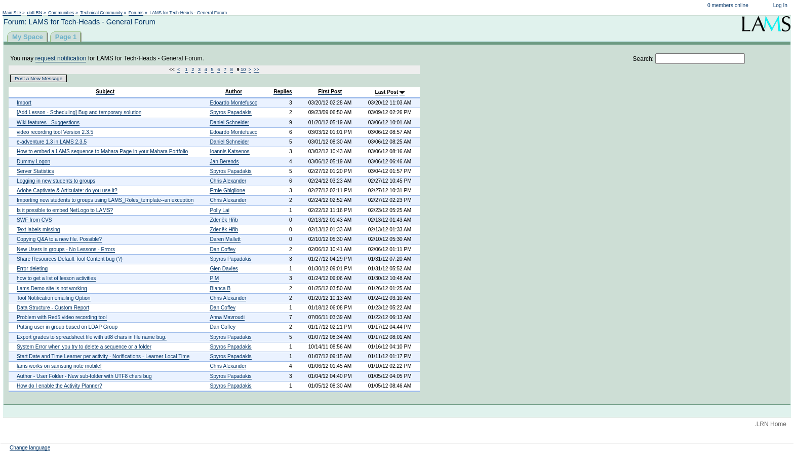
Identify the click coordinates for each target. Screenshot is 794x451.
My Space (27, 37)
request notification (61, 58)
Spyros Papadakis (230, 112)
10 (243, 69)
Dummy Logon (33, 161)
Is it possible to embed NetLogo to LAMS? (65, 210)
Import (24, 103)
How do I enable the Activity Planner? (59, 386)
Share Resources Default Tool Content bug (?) (70, 259)
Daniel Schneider (229, 122)
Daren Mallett (225, 239)
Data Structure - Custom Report (53, 307)
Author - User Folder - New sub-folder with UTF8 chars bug (84, 376)
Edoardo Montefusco (233, 103)
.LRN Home (770, 424)
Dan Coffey (222, 249)
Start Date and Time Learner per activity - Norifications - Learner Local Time (103, 356)
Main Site (12, 12)
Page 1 (66, 37)
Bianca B (220, 288)
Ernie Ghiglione (227, 190)
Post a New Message (38, 78)
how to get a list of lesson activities (56, 278)
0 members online (727, 5)
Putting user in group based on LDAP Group (67, 327)
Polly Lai (219, 210)
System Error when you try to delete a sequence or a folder (84, 347)
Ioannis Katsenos (229, 151)
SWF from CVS (34, 220)
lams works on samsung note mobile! (59, 366)
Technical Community (101, 12)
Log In (780, 5)
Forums (136, 12)
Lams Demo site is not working (52, 288)
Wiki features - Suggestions (48, 122)
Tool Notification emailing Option (54, 298)
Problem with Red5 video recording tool (62, 317)
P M (214, 278)
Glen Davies (224, 268)
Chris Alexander (228, 181)
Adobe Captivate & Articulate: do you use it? (67, 190)
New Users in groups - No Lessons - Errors (66, 249)
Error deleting (32, 268)
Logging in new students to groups (56, 181)
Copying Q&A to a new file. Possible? (59, 239)
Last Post (386, 92)
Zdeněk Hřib (224, 220)
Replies (282, 91)
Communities (61, 12)
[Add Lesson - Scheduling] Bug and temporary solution (79, 112)
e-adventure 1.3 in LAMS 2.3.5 (52, 142)
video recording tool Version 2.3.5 (55, 132)
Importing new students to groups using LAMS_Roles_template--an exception (105, 200)
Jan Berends (224, 161)
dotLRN (34, 12)
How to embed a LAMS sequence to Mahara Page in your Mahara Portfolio (102, 151)
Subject (105, 91)
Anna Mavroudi (227, 317)
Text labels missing (38, 229)
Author (233, 91)
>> (256, 69)
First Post (330, 91)
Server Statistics (35, 171)
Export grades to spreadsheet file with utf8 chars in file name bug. (92, 337)
